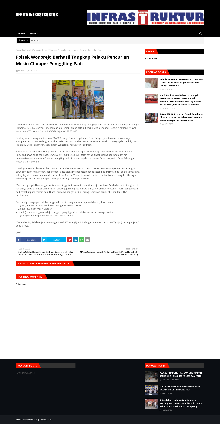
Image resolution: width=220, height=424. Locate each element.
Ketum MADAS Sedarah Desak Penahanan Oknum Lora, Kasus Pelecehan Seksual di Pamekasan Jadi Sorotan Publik (181, 117)
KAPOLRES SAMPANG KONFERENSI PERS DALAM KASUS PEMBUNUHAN (179, 388)
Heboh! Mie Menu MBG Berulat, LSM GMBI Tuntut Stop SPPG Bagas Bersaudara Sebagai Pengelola (181, 82)
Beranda (20, 50)
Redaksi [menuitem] (34, 33)
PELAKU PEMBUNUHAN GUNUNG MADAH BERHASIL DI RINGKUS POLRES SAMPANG (180, 374)
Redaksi (21, 70)
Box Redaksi (151, 58)
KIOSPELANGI (45, 419)
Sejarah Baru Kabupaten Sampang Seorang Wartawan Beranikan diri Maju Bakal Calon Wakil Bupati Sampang (180, 403)
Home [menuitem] (21, 33)
